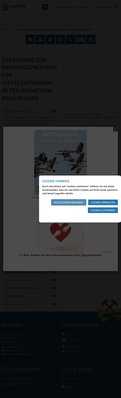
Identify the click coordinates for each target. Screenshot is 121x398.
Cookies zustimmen (103, 210)
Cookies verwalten (103, 202)
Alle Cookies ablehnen (68, 202)
